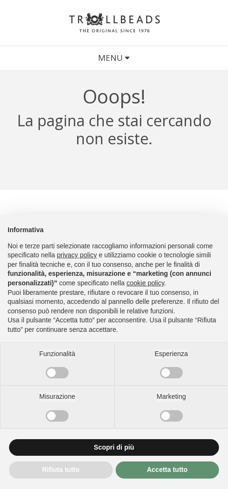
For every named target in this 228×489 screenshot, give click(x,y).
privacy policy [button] (77, 255)
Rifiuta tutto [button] (60, 469)
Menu (114, 57)
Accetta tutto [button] (167, 469)
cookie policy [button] (145, 283)
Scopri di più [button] (114, 447)
